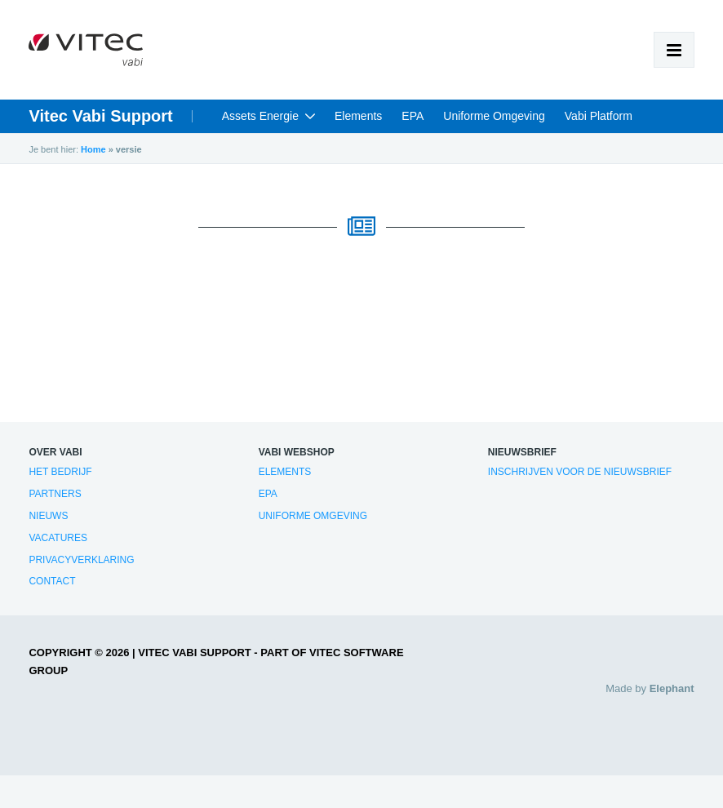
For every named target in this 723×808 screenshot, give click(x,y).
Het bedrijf (60, 471)
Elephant (672, 688)
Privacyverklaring (81, 560)
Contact (52, 581)
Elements (358, 115)
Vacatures (58, 538)
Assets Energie (260, 115)
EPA (412, 115)
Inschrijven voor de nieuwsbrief (580, 471)
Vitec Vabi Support (100, 116)
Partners (55, 493)
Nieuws (48, 516)
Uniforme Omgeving (494, 115)
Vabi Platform (598, 115)
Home (93, 149)
